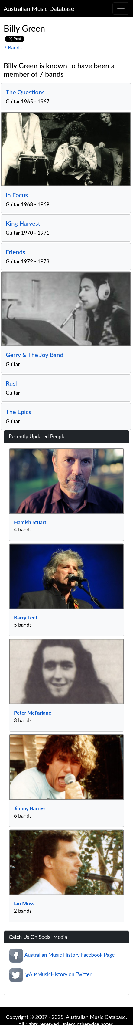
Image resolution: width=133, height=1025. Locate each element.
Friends (15, 251)
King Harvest (23, 223)
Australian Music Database (39, 8)
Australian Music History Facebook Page (69, 955)
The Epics (18, 411)
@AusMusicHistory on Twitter (57, 974)
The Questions (25, 92)
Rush (12, 383)
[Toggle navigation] (120, 8)
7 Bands (13, 47)
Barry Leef (25, 617)
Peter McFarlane (32, 713)
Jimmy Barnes (30, 808)
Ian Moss (24, 903)
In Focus (17, 194)
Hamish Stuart (30, 522)
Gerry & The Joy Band (34, 354)
